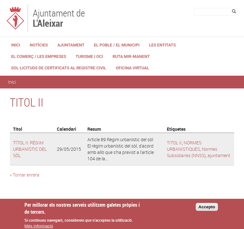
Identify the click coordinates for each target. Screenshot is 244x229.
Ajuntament (71, 45)
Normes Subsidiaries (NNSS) (192, 152)
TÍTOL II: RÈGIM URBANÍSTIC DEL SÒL (30, 149)
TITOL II (174, 143)
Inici (15, 45)
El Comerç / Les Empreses (38, 56)
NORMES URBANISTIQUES (184, 146)
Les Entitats (162, 45)
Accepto (207, 209)
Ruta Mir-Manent (131, 56)
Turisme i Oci (89, 56)
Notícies (39, 45)
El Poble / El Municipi (116, 45)
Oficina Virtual (132, 68)
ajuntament (218, 155)
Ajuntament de (59, 17)
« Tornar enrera (24, 175)
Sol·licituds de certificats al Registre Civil (58, 68)
